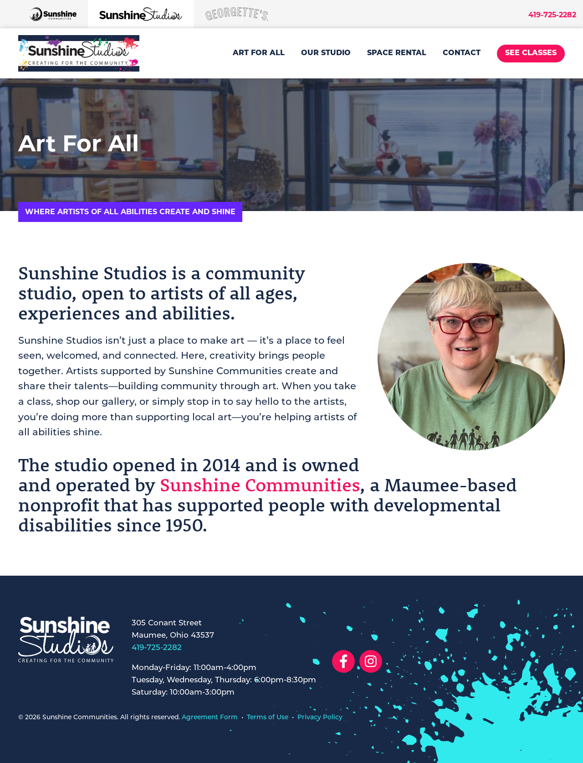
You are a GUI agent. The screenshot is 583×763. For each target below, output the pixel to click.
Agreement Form (210, 717)
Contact (462, 53)
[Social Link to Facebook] (343, 661)
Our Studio (326, 53)
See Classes (531, 53)
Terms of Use (267, 717)
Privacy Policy (320, 717)
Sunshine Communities (260, 484)
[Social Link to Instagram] (370, 661)
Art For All (259, 53)
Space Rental (396, 53)
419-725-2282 (552, 14)
